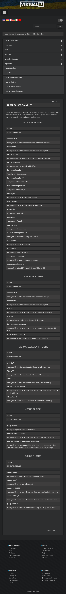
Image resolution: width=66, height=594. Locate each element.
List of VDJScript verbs (14, 91)
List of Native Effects (13, 86)
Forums (44, 557)
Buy (10, 551)
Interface (8, 45)
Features (12, 553)
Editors (7, 50)
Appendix (20, 34)
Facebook (46, 573)
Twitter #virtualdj (48, 580)
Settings (8, 54)
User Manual (9, 34)
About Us (12, 573)
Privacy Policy (13, 580)
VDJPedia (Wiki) (47, 555)
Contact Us (12, 576)
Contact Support (47, 548)
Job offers (12, 578)
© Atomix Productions (33, 591)
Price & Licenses (14, 555)
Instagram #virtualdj (49, 578)
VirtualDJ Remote (11, 59)
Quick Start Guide (11, 41)
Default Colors (10, 68)
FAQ (43, 553)
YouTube (46, 576)
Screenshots (13, 557)
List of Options (10, 82)
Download (12, 548)
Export (7, 73)
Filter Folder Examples (35, 34)
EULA (11, 582)
